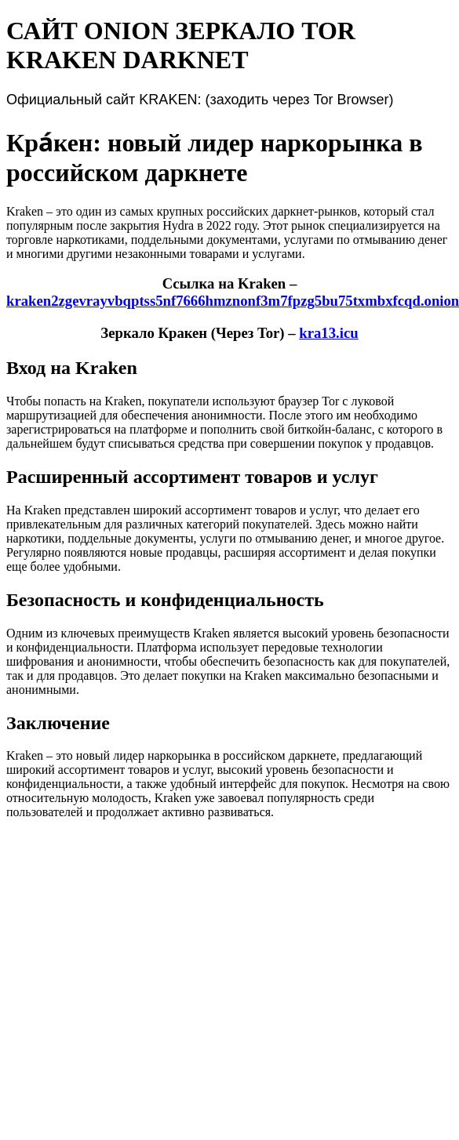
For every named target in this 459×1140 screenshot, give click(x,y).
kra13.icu (328, 333)
